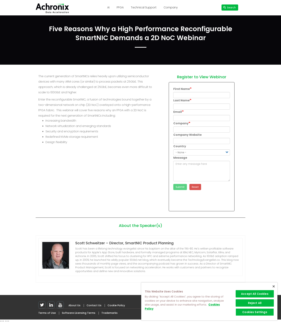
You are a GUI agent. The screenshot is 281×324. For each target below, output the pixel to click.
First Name (181, 89)
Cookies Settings (254, 312)
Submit (180, 187)
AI (108, 7)
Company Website (187, 135)
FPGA (120, 7)
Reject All (255, 303)
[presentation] (200, 200)
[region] (209, 301)
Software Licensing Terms (78, 313)
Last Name (181, 100)
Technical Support (143, 7)
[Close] (274, 286)
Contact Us (94, 305)
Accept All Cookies (254, 294)
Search (229, 7)
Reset (195, 187)
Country (179, 146)
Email (177, 112)
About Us (74, 305)
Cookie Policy (116, 305)
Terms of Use (47, 313)
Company (171, 7)
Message (180, 158)
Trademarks (109, 313)
